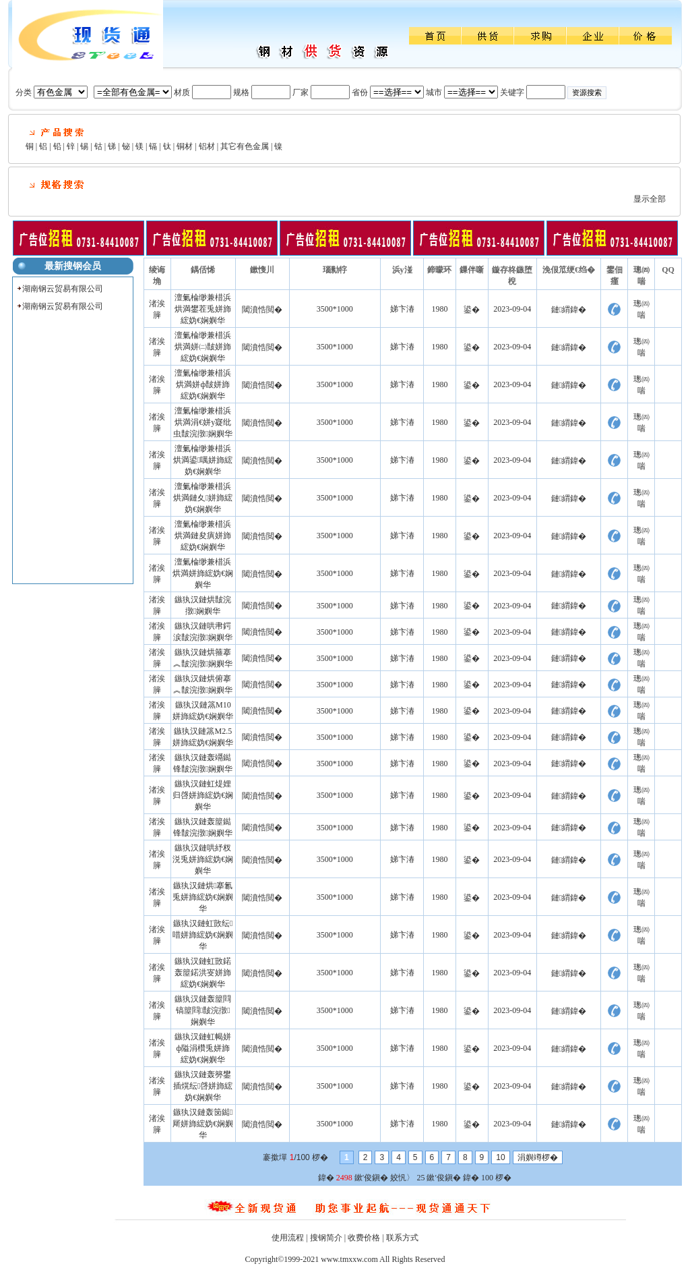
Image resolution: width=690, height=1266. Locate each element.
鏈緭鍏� (568, 309)
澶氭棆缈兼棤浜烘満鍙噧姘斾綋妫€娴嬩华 (202, 460)
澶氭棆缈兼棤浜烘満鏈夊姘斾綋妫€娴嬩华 (202, 498)
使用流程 (288, 1237)
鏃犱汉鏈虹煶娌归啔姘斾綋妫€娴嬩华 (202, 795)
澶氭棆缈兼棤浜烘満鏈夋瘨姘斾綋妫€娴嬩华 (203, 535)
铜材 (185, 146)
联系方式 (402, 1237)
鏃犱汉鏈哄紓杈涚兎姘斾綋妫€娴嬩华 (202, 859)
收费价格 (364, 1237)
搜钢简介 (326, 1237)
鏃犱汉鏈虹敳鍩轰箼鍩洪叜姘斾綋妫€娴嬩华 (203, 972)
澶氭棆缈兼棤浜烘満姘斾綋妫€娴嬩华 (202, 573)
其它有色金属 (244, 146)
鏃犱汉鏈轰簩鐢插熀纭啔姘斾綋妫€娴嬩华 (202, 1086)
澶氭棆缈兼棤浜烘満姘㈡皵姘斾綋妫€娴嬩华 (203, 346)
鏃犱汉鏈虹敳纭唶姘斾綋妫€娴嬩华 (202, 935)
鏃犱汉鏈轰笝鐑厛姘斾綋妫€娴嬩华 (202, 1123)
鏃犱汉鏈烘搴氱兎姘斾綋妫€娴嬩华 (202, 897)
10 (500, 1157)
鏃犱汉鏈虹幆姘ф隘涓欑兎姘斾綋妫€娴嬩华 (203, 1048)
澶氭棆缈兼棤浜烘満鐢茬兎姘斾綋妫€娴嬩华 (203, 309)
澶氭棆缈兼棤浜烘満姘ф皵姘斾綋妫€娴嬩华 (203, 384)
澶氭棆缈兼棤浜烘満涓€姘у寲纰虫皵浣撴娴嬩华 (202, 422)
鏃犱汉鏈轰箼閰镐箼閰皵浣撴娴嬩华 (203, 1010)
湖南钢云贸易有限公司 (62, 288)
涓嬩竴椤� (538, 1157)
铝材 (207, 146)
